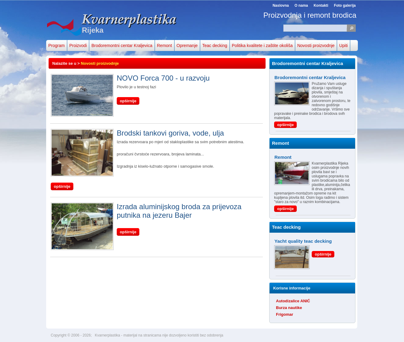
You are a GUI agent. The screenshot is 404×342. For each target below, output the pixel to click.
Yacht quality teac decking (303, 241)
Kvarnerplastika (108, 335)
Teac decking (214, 45)
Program (56, 45)
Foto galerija (345, 5)
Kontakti (321, 5)
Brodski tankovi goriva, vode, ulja (137, 133)
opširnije (128, 101)
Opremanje (187, 45)
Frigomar (284, 314)
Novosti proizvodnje (316, 45)
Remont (164, 45)
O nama (301, 5)
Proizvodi (78, 45)
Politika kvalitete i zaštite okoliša (262, 45)
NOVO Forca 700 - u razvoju (130, 78)
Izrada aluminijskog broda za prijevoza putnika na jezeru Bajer (146, 211)
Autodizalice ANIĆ (293, 301)
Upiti (343, 45)
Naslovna (281, 5)
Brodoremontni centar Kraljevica (121, 45)
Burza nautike (289, 307)
